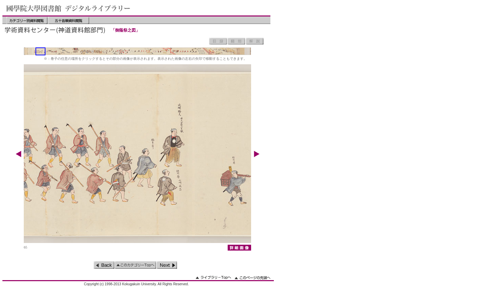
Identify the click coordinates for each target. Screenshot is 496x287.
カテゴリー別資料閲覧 (27, 20)
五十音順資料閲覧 (68, 20)
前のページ (104, 265)
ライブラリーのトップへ (213, 277)
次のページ (166, 265)
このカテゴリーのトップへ (135, 265)
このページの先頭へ (252, 277)
